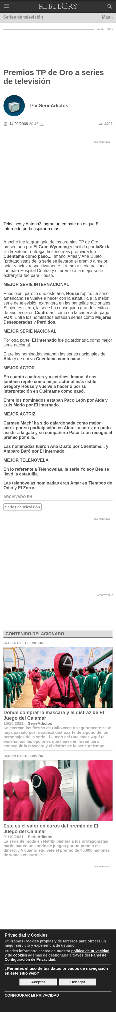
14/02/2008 (18, 124)
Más (106, 17)
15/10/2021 (13, 723)
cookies (20, 955)
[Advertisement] (58, 45)
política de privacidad (90, 951)
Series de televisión (22, 507)
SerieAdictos (40, 723)
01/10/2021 (13, 836)
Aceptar (38, 982)
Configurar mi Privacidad (32, 995)
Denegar (77, 982)
